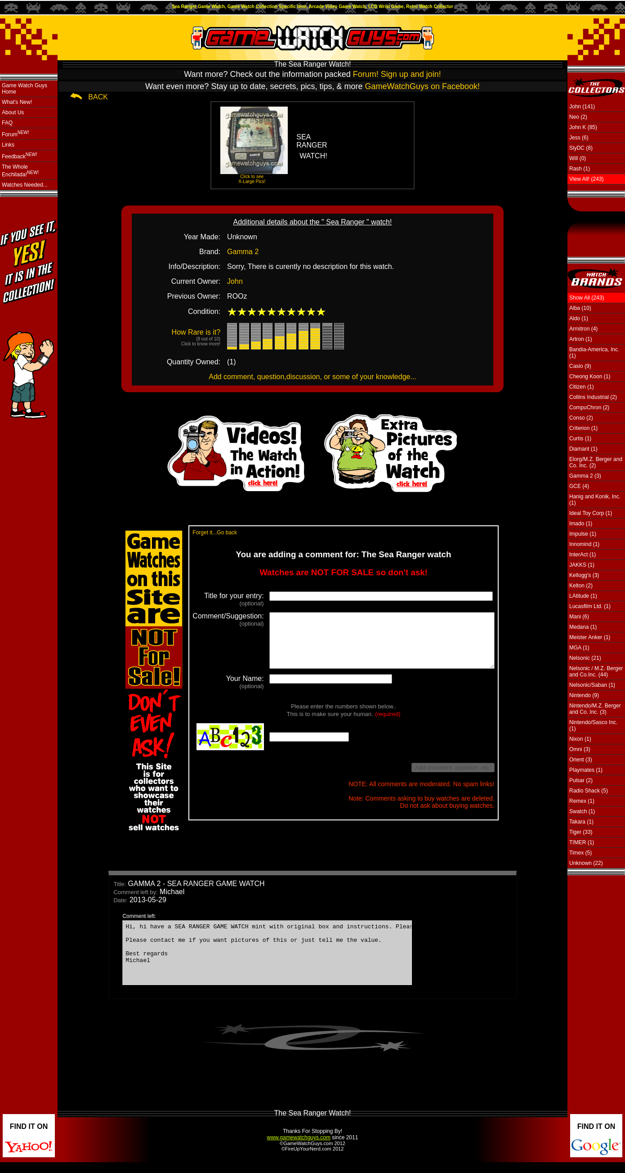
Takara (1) (581, 822)
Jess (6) (579, 137)
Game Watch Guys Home (24, 88)
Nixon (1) (580, 739)
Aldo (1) (578, 318)
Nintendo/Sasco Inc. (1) (593, 725)
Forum (15, 134)
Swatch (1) (582, 811)
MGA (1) (579, 648)
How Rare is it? (196, 337)
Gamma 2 (243, 251)
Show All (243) (586, 298)
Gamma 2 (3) (585, 476)
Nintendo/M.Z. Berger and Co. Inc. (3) (595, 709)
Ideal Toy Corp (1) (590, 513)
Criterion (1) (583, 428)
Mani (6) (579, 616)
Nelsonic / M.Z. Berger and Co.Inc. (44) (596, 671)
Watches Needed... (25, 185)
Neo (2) (578, 117)
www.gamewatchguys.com (298, 1148)
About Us (13, 112)
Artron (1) (580, 339)
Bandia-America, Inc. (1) (594, 352)
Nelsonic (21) (585, 658)
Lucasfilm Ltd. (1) (590, 606)
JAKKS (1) (581, 565)
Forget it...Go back (200, 532)
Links (8, 145)
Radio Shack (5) (588, 791)
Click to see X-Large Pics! (251, 179)
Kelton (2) (581, 585)
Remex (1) (581, 801)
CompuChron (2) (589, 407)
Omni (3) (579, 749)
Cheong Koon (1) (589, 376)
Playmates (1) (586, 770)
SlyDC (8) (581, 148)
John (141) (582, 106)
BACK (98, 97)
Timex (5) (580, 853)
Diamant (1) (583, 449)
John (235, 281)
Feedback (19, 156)
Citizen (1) (581, 387)
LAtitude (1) (583, 596)
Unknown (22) (586, 863)
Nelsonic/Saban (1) (592, 685)
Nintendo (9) (584, 695)
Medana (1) (583, 627)
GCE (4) (579, 486)
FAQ (7, 123)
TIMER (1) (581, 842)
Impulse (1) (582, 534)
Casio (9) (580, 366)
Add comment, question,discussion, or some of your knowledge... (312, 377)
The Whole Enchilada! (20, 171)
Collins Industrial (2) (593, 397)
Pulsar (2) (581, 780)
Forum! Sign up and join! (397, 74)
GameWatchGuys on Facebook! (422, 86)
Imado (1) (580, 523)
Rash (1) (579, 169)
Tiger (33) (581, 832)
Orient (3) (580, 760)
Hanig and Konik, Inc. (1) (595, 499)
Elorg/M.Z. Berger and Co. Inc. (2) (595, 462)
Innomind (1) (584, 544)
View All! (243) (586, 179)
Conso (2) (581, 418)
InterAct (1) (582, 554)
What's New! (17, 102)
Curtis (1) (580, 438)
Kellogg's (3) (584, 575)
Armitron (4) (583, 329)
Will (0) (577, 158)
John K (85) (583, 127)
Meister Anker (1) (589, 637)
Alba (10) (580, 308)
